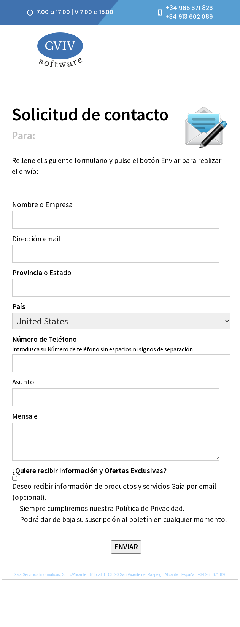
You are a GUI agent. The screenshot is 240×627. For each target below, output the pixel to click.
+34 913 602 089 (189, 17)
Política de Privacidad (169, 584)
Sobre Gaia (228, 584)
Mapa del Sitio (203, 584)
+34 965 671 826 (189, 8)
